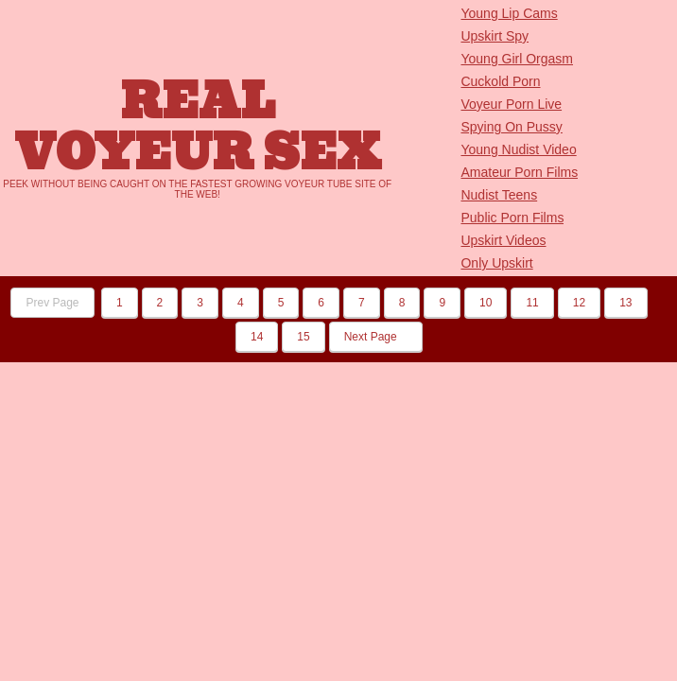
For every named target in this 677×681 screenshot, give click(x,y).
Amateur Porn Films (519, 172)
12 (579, 302)
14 (257, 336)
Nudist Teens (498, 194)
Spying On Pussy (511, 126)
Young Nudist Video (518, 149)
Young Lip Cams (508, 13)
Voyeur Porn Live (511, 104)
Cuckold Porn (500, 81)
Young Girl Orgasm (516, 58)
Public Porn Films (512, 217)
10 (485, 302)
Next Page (376, 336)
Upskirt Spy (494, 36)
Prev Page (52, 302)
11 (532, 302)
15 (303, 336)
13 (625, 302)
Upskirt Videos (503, 240)
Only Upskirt (496, 263)
